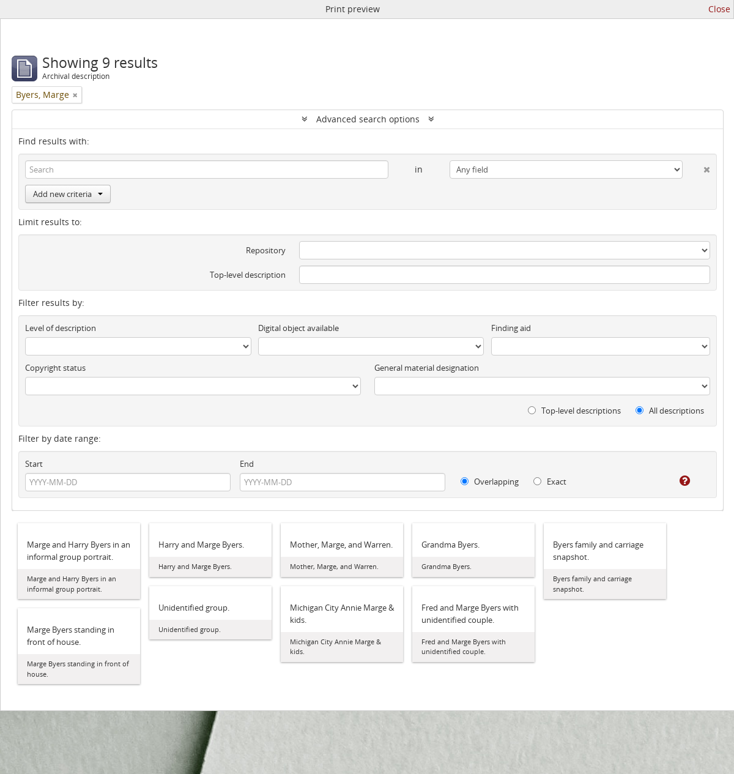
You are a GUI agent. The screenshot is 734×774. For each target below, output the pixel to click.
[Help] (676, 481)
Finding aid (511, 327)
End (247, 463)
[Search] (206, 169)
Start (34, 463)
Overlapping (490, 481)
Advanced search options (368, 119)
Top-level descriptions (574, 410)
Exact (549, 481)
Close (719, 9)
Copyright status (55, 367)
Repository (266, 250)
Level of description (60, 327)
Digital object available (298, 327)
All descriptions (670, 410)
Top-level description (248, 274)
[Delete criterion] (696, 167)
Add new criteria (68, 193)
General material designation (426, 367)
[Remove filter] (75, 95)
